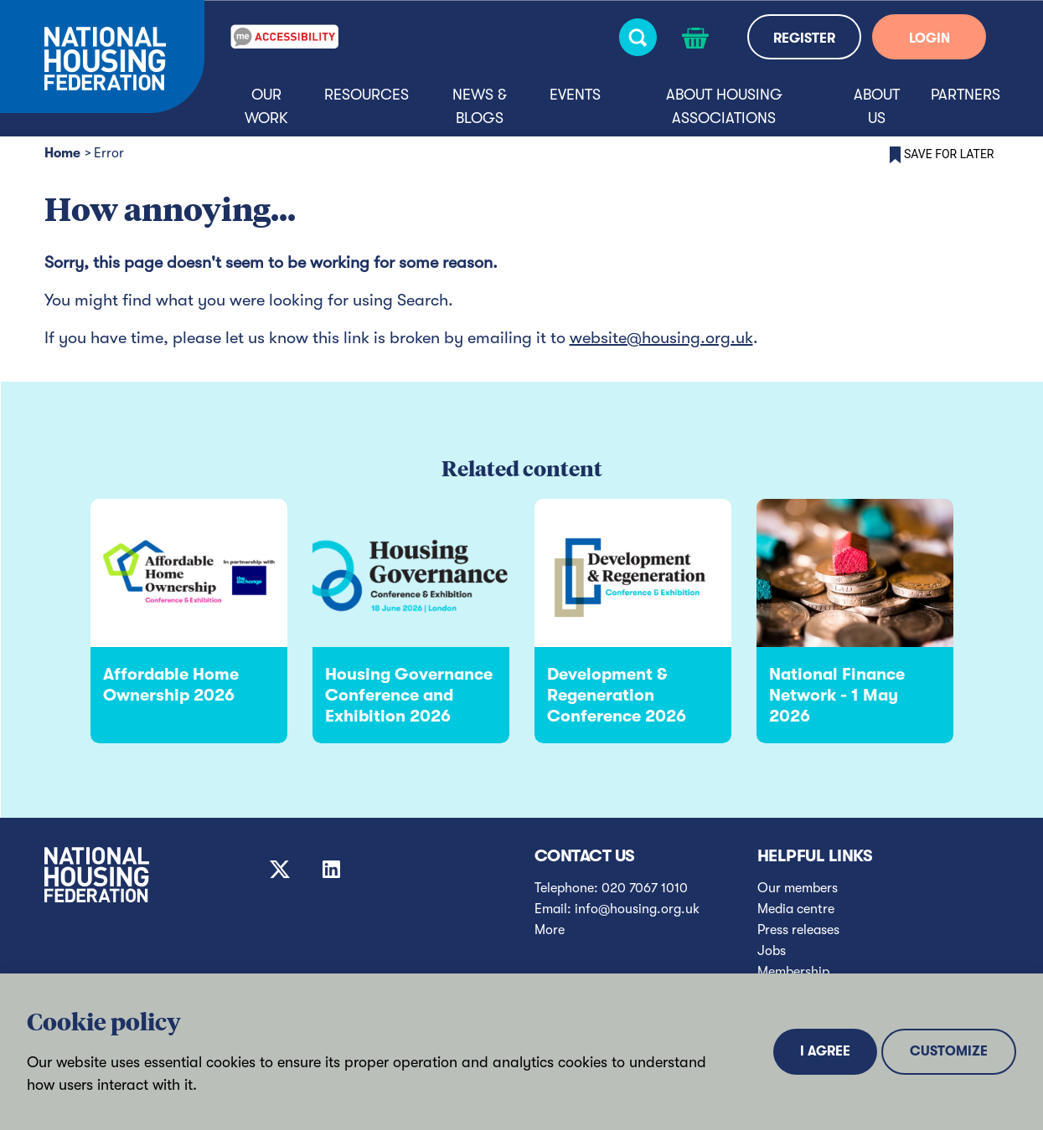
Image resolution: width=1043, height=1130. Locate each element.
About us (877, 106)
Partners (965, 94)
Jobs (771, 950)
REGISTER (804, 38)
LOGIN (929, 38)
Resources (366, 94)
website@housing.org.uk (661, 337)
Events (575, 94)
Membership (793, 971)
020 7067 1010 (645, 888)
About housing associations (724, 106)
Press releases (798, 929)
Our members (797, 888)
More (549, 929)
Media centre (795, 909)
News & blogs (479, 106)
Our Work (266, 106)
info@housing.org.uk (637, 909)
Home (62, 153)
